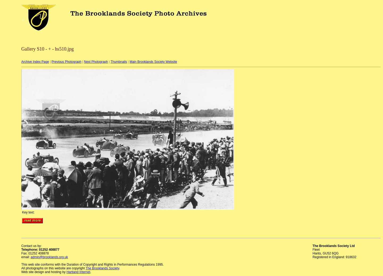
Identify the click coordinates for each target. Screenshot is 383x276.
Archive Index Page (35, 62)
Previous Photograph (66, 62)
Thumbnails (118, 62)
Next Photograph (96, 62)
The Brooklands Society (102, 268)
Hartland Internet (78, 272)
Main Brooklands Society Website (153, 62)
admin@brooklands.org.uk (49, 257)
